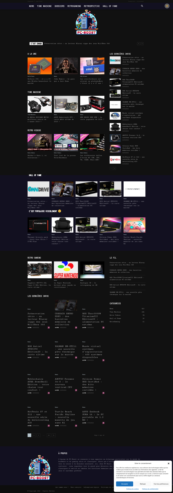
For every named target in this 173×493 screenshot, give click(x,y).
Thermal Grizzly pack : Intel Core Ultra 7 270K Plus (38, 239)
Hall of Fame (31, 76)
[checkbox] (167, 6)
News (55, 76)
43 (49, 435)
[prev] (138, 43)
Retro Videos (31, 152)
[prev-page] (111, 168)
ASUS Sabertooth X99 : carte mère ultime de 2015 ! (64, 119)
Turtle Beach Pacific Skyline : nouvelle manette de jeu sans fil (65, 417)
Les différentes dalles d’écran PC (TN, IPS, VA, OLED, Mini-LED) (91, 158)
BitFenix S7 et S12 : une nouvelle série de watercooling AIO (133, 159)
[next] (142, 43)
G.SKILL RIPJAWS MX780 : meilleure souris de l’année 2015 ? (39, 119)
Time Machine (31, 114)
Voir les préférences (161, 484)
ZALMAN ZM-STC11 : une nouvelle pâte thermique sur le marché (133, 104)
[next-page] (114, 168)
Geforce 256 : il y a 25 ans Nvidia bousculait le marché (39, 81)
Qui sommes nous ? (62, 487)
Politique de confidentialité (150, 489)
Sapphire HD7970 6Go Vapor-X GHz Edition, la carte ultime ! (39, 285)
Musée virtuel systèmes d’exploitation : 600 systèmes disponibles (132, 115)
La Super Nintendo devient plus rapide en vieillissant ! (65, 285)
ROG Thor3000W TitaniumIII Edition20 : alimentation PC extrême (133, 82)
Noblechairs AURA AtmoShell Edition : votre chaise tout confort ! (133, 126)
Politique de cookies (132, 489)
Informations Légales (91, 487)
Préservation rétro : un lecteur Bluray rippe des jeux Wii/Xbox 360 (77, 43)
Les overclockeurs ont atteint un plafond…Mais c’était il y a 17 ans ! (91, 81)
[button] (168, 463)
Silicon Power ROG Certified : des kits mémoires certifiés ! (131, 148)
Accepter (124, 484)
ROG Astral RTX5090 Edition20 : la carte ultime (131, 93)
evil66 (29, 327)
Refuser (143, 484)
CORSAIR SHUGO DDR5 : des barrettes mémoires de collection (133, 71)
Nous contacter (76, 487)
